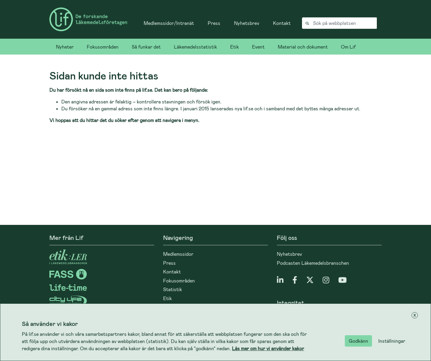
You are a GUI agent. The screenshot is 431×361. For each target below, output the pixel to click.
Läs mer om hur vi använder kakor (268, 348)
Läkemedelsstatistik (195, 46)
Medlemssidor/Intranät (169, 23)
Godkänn (358, 341)
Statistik (172, 289)
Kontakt (282, 23)
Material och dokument (303, 46)
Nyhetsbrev (246, 23)
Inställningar (391, 341)
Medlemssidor (178, 254)
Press (214, 23)
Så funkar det (146, 46)
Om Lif (348, 46)
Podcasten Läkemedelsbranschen (313, 263)
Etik (234, 46)
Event (258, 46)
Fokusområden (103, 46)
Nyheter (65, 46)
